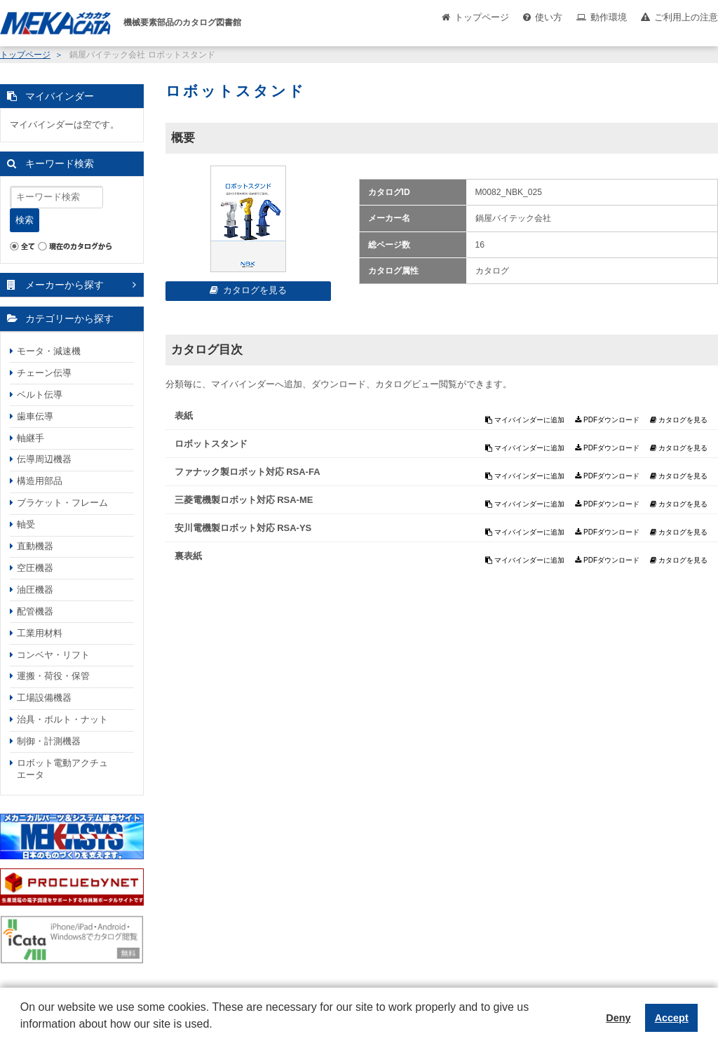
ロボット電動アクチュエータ (62, 769)
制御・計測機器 (49, 741)
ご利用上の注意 (686, 17)
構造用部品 (39, 481)
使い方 (548, 17)
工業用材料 (39, 633)
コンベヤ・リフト (53, 655)
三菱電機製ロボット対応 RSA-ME (244, 500)
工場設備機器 (44, 697)
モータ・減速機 (49, 351)
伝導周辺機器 (44, 459)
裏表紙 (188, 556)
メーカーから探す (64, 285)
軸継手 (30, 438)
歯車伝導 (35, 416)
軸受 (26, 524)
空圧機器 (35, 568)
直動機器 (35, 546)
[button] (22, 1035)
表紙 (184, 415)
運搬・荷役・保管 (53, 676)
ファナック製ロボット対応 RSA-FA (247, 471)
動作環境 (608, 17)
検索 (24, 220)
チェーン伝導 (44, 373)
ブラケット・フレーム (62, 502)
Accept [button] (672, 1017)
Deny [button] (618, 1017)
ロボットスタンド (211, 443)
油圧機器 (35, 589)
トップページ (481, 17)
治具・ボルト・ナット (62, 719)
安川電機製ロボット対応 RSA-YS (243, 528)
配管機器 (35, 611)
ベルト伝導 (39, 394)
